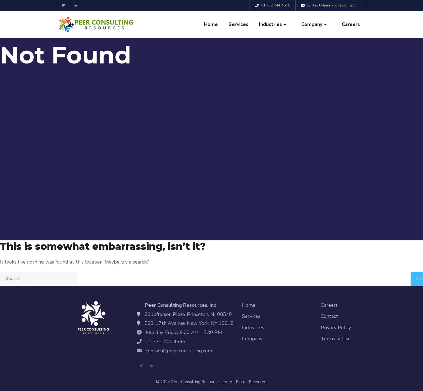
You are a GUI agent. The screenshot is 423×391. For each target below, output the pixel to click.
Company (313, 24)
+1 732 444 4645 (272, 5)
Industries (272, 24)
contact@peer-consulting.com (330, 5)
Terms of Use (336, 338)
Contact (329, 316)
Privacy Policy (336, 327)
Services (238, 24)
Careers (351, 24)
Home (211, 24)
